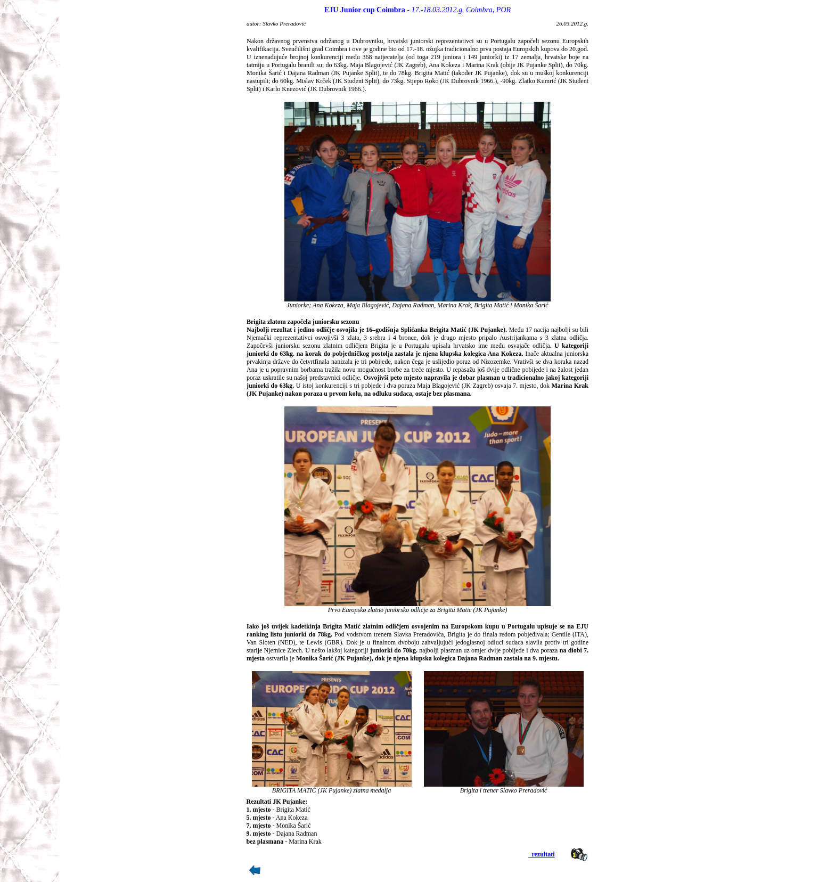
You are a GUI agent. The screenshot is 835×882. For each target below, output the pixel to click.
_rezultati (541, 854)
